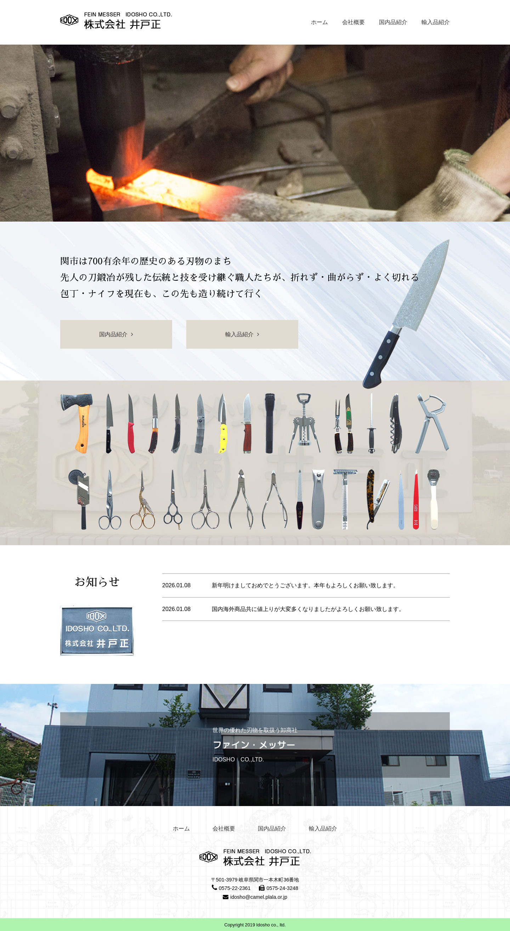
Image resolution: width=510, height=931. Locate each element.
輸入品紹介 (435, 22)
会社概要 (353, 22)
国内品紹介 (393, 22)
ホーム (319, 22)
